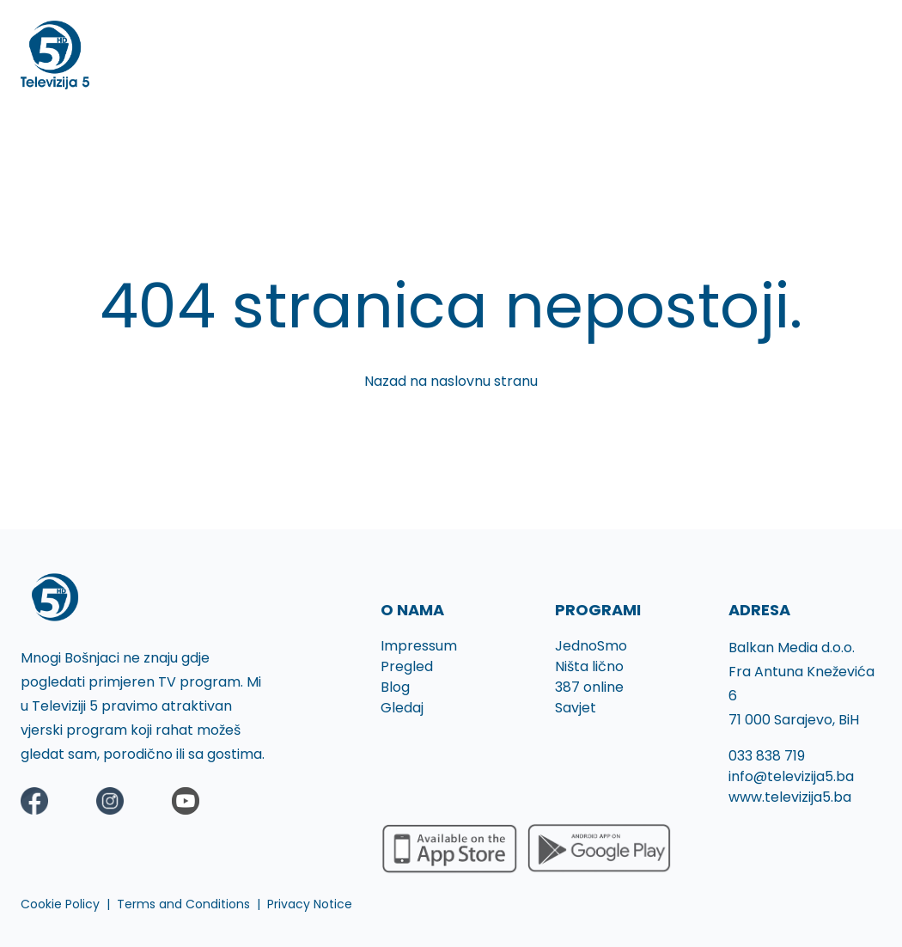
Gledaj (402, 708)
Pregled (407, 666)
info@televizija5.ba (791, 776)
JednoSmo (591, 646)
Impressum (419, 646)
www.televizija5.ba (789, 797)
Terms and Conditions (183, 904)
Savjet (575, 708)
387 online (589, 687)
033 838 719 (766, 756)
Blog (395, 687)
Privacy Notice (309, 904)
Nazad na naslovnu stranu (451, 381)
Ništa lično (589, 666)
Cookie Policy (60, 904)
